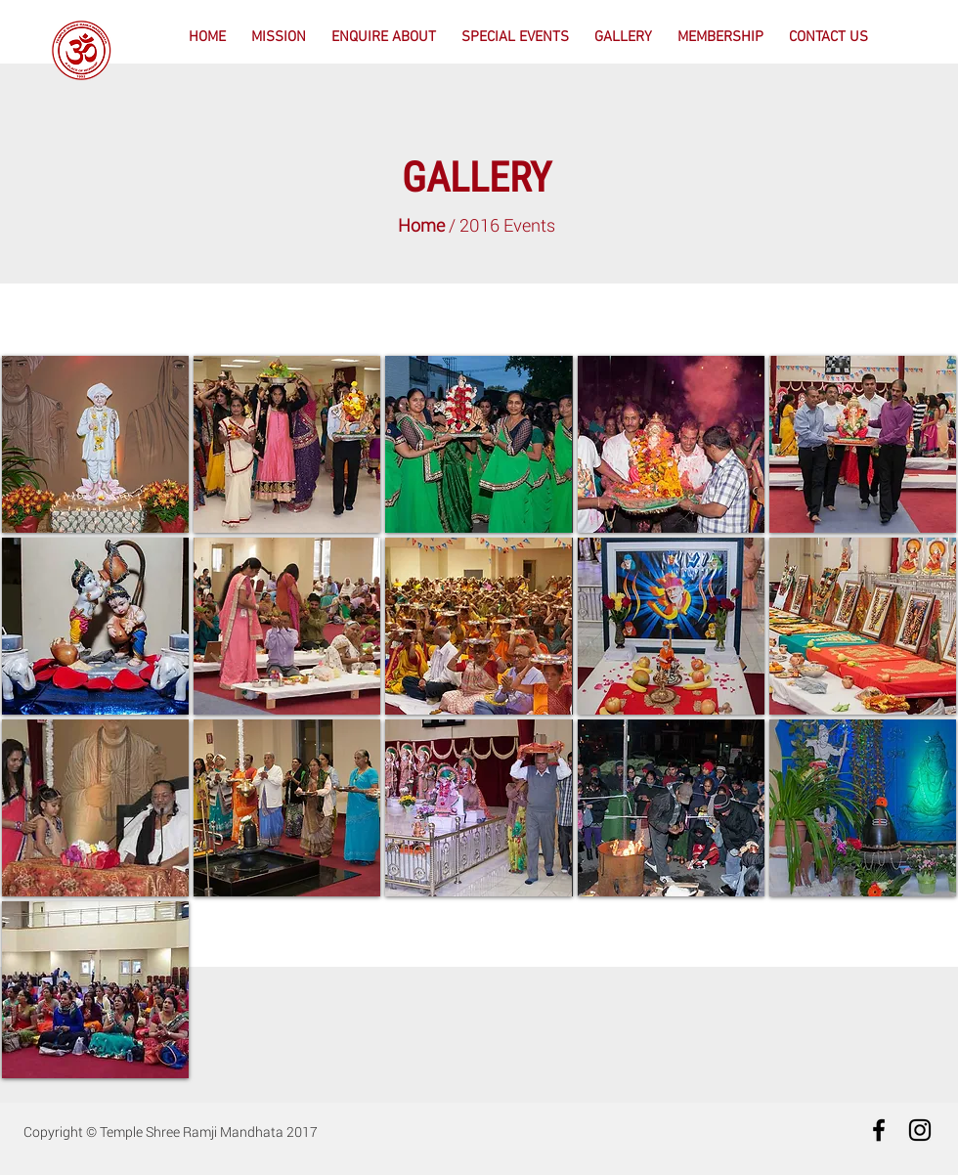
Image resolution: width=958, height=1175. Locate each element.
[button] (384, 37)
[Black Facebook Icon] (878, 1130)
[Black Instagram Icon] (920, 1130)
